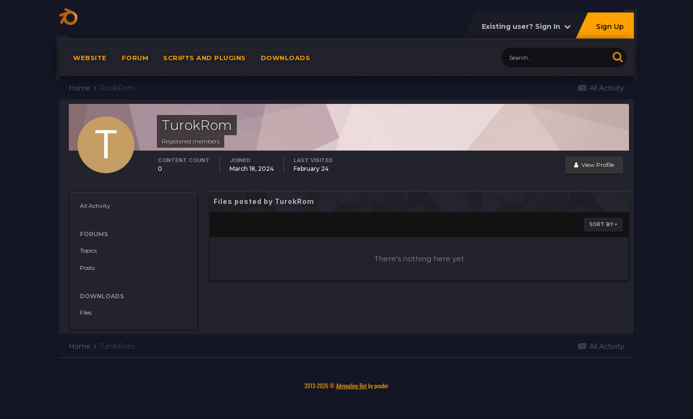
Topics (88, 255)
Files (85, 317)
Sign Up (610, 31)
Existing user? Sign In (526, 31)
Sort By (603, 229)
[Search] (555, 62)
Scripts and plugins (204, 62)
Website (90, 62)
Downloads (285, 62)
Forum (135, 62)
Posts (87, 272)
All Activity (95, 210)
